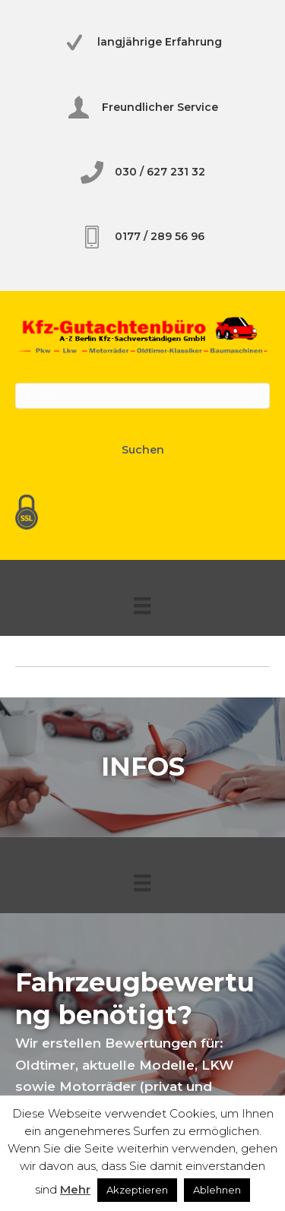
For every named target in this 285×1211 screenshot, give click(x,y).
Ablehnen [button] (217, 1190)
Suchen (143, 450)
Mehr (75, 1189)
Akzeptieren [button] (137, 1190)
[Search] (142, 396)
